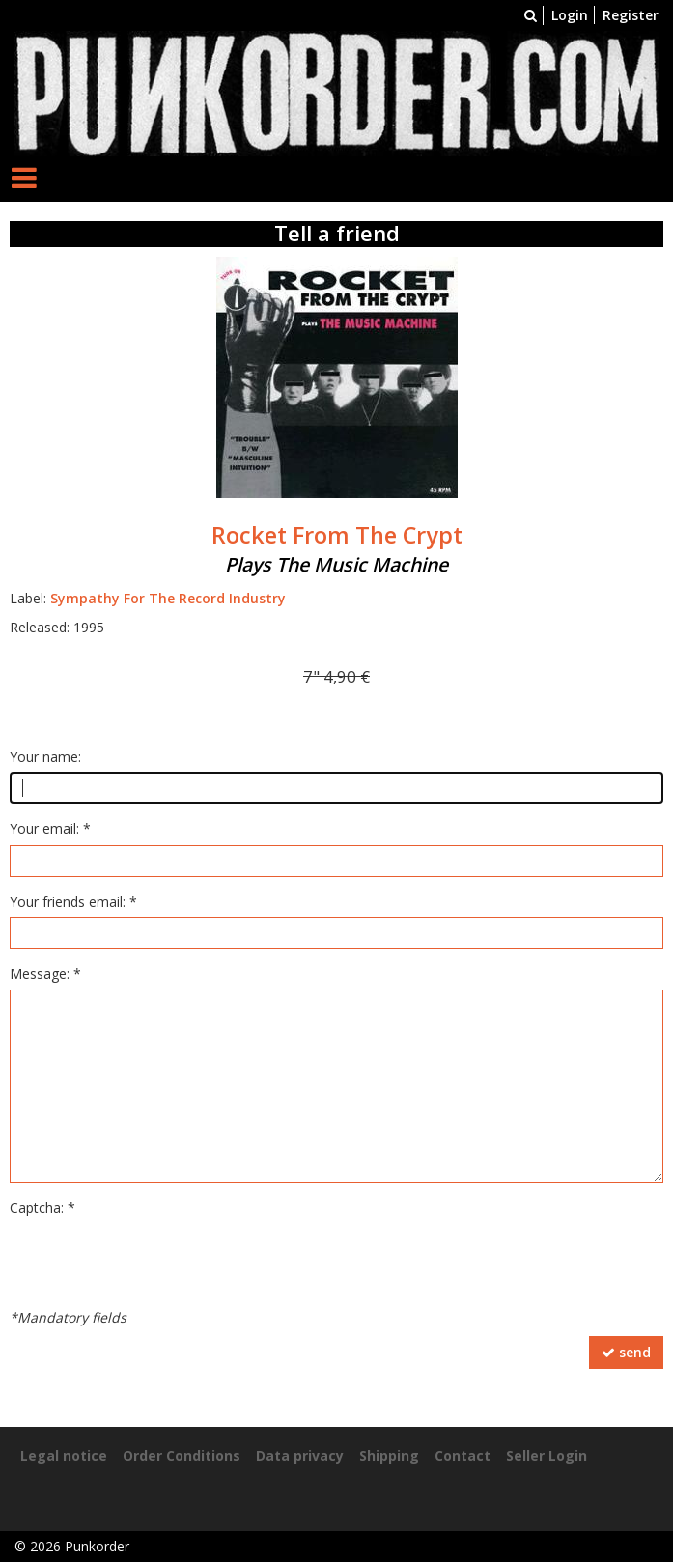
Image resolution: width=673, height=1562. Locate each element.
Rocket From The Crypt (337, 534)
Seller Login (546, 1455)
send (626, 1352)
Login (569, 15)
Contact (463, 1455)
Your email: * (50, 829)
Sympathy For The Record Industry (168, 598)
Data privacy (300, 1455)
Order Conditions (181, 1455)
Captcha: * (42, 1207)
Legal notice (63, 1455)
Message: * (45, 973)
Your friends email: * (73, 901)
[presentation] (156, 1260)
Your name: (45, 756)
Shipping (389, 1455)
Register (631, 15)
